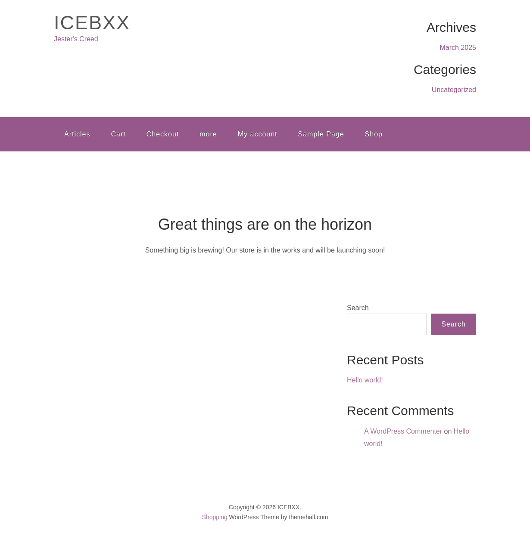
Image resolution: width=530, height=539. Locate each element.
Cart (118, 134)
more (208, 134)
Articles (77, 134)
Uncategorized (454, 89)
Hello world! (365, 380)
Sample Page (321, 134)
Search (358, 307)
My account (257, 134)
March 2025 (458, 47)
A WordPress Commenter (403, 431)
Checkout (163, 134)
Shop (374, 134)
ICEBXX (92, 23)
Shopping (215, 517)
